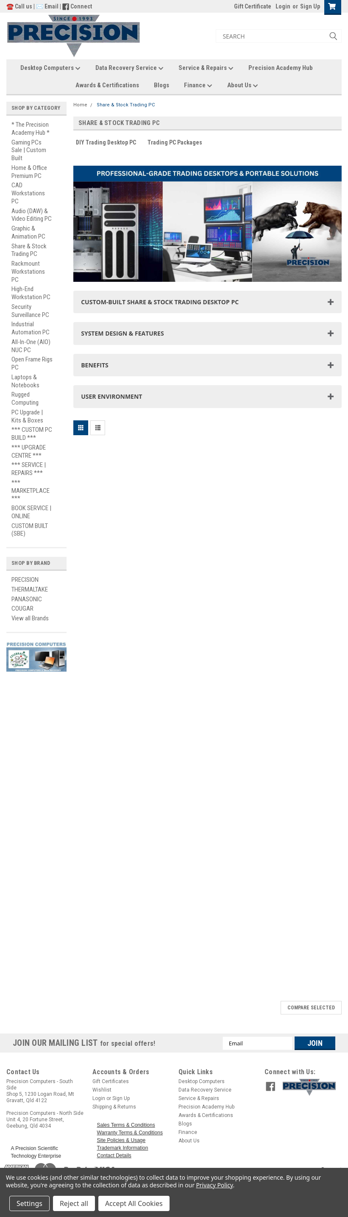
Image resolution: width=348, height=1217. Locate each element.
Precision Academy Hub (280, 68)
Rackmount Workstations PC (28, 271)
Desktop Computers (50, 68)
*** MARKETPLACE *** (30, 491)
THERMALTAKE (29, 589)
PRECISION (25, 579)
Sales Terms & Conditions (126, 1125)
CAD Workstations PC (28, 193)
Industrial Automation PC (30, 328)
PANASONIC (26, 599)
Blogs (161, 85)
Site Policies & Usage (121, 1140)
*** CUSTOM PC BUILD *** (31, 434)
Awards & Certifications (107, 85)
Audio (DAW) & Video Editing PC (31, 215)
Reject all (74, 1203)
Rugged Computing (25, 398)
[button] (309, 1084)
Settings (29, 1203)
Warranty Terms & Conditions (130, 1133)
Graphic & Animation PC (28, 232)
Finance (198, 85)
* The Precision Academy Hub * (30, 128)
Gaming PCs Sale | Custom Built (28, 150)
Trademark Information (122, 1148)
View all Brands (30, 618)
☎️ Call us (19, 6)
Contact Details (114, 1156)
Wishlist (101, 1090)
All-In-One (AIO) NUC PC (30, 346)
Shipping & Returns (114, 1107)
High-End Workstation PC (30, 293)
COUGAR (22, 608)
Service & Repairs (206, 68)
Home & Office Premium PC (29, 172)
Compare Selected (311, 1008)
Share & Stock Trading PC (29, 250)
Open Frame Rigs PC (32, 363)
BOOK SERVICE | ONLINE (31, 512)
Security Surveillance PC (30, 311)
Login (283, 6)
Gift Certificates (110, 1081)
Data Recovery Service (129, 68)
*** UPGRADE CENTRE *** (28, 451)
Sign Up (310, 6)
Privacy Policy (214, 1185)
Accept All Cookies (134, 1203)
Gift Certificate (252, 6)
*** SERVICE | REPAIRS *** (28, 469)
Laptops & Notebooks (25, 381)
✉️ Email (47, 6)
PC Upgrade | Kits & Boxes (27, 416)
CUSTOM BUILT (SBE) (29, 530)
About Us (242, 85)
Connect (81, 6)
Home (80, 105)
